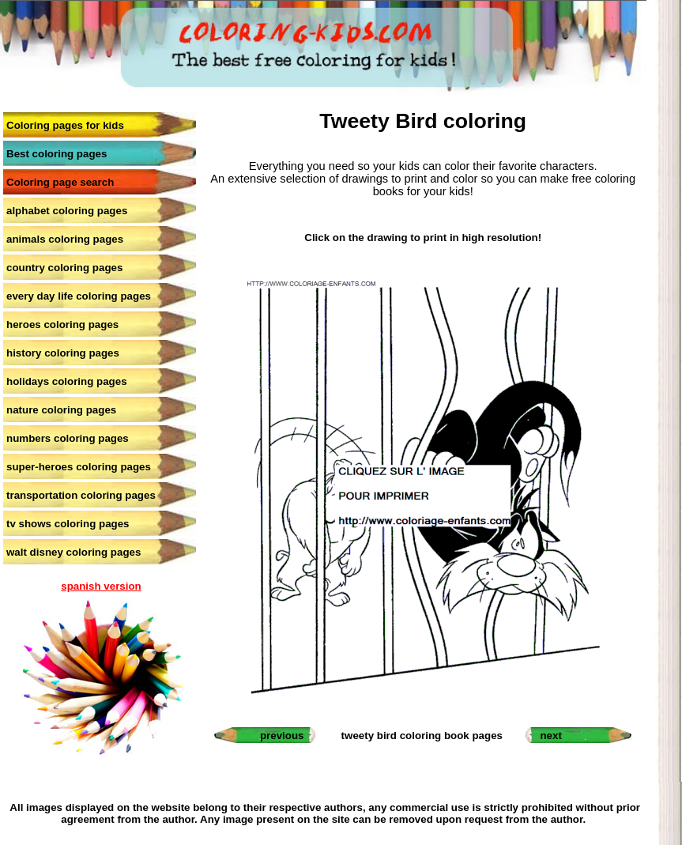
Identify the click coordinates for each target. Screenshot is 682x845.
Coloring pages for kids (65, 125)
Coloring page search (60, 182)
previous (282, 735)
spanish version (101, 586)
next (550, 735)
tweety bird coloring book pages (422, 735)
